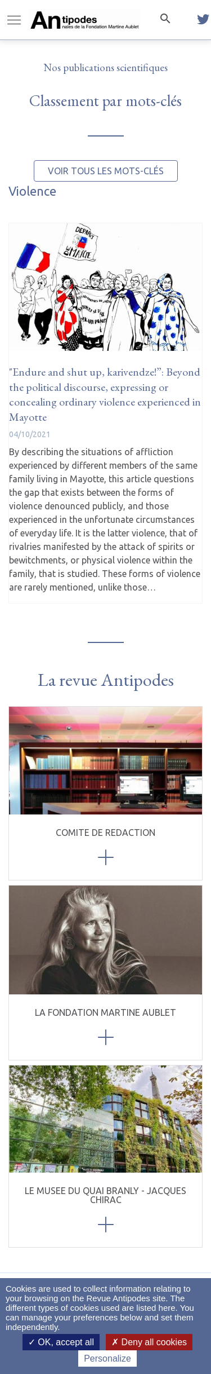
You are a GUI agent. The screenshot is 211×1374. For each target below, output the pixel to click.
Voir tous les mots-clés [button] (106, 171)
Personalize (107, 1358)
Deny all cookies (149, 1342)
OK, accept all (61, 1342)
